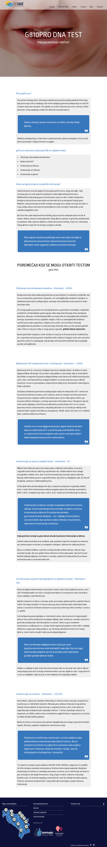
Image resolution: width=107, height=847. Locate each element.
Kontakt (100, 7)
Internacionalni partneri (40, 804)
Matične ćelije (63, 7)
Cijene (74, 7)
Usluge (52, 7)
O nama (83, 7)
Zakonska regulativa (39, 812)
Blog (91, 7)
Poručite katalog (38, 817)
